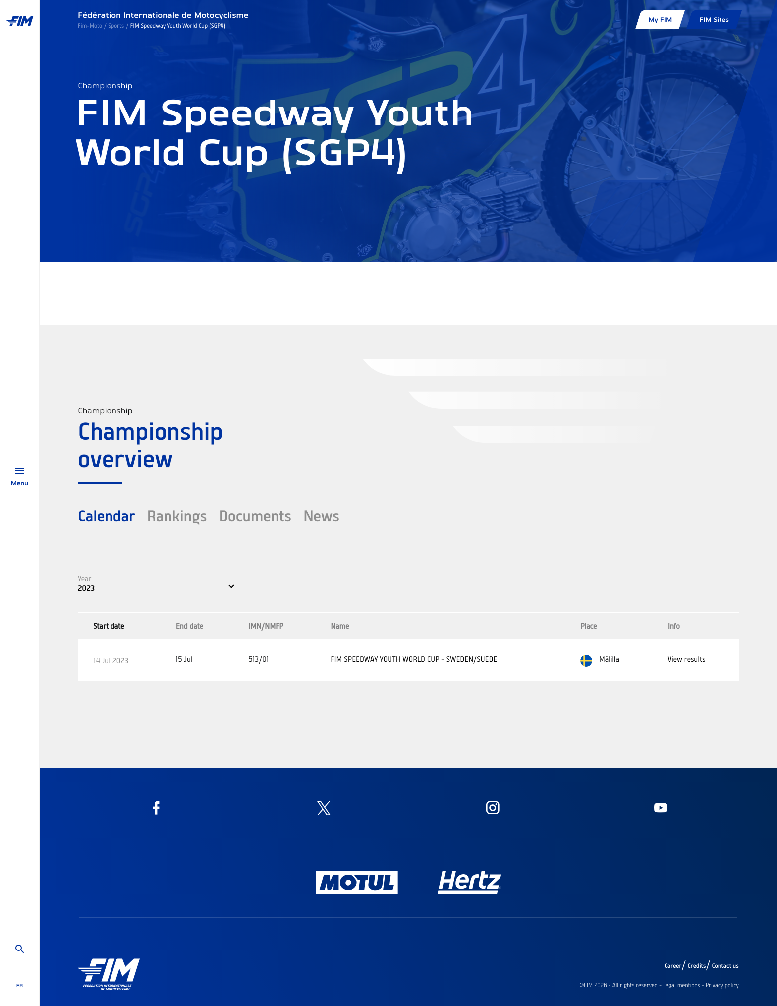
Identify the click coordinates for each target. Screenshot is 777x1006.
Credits (696, 966)
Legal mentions (681, 985)
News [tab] (321, 515)
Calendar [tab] (106, 515)
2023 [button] (86, 588)
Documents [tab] (255, 515)
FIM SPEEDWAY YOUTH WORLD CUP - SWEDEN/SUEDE (414, 659)
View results (687, 659)
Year (84, 578)
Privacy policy (722, 985)
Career (673, 966)
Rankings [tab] (177, 515)
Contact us (725, 966)
